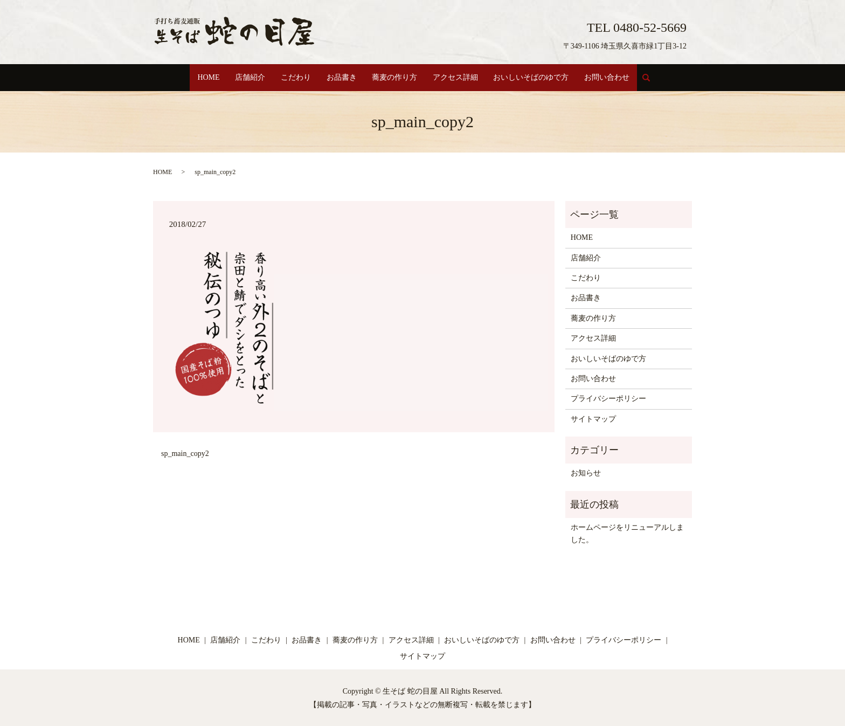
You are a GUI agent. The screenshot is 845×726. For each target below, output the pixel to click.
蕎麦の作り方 (396, 77)
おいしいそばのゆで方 (538, 77)
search (661, 82)
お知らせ (586, 472)
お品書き (340, 77)
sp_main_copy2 (185, 452)
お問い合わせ (616, 77)
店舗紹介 (243, 77)
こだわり (291, 77)
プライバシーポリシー (608, 398)
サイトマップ (593, 418)
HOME (199, 77)
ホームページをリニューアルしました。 (627, 533)
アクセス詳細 (459, 77)
